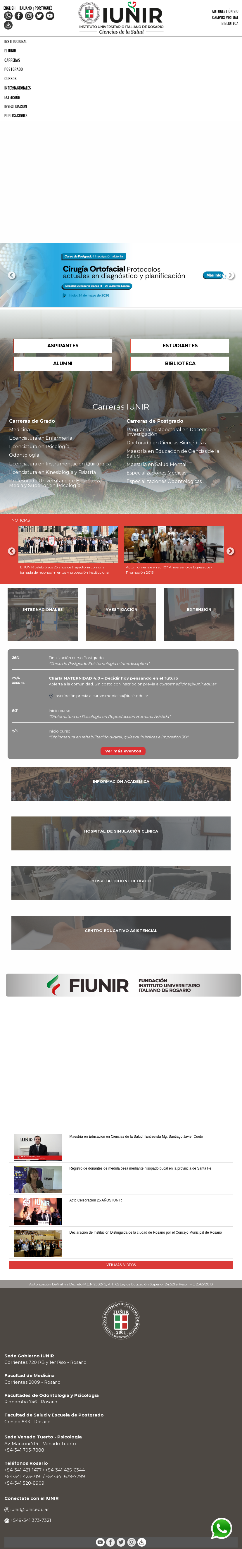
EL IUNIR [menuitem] (10, 51)
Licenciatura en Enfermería (40, 438)
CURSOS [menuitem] (10, 78)
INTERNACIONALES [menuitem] (17, 88)
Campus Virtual (225, 17)
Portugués (44, 8)
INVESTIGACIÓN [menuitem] (15, 106)
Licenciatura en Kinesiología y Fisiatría (52, 472)
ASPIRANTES (63, 345)
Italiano (25, 8)
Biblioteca (230, 23)
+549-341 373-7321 (30, 1520)
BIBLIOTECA (180, 363)
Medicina (19, 429)
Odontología (24, 455)
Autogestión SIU (225, 11)
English (10, 8)
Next (230, 275)
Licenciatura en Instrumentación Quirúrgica (60, 464)
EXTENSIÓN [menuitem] (12, 97)
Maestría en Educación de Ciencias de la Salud (173, 453)
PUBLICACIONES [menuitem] (15, 115)
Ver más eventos (123, 751)
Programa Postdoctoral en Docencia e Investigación (171, 432)
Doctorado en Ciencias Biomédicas (166, 443)
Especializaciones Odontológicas (164, 481)
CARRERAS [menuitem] (12, 60)
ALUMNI (62, 363)
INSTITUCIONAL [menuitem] (15, 41)
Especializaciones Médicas (156, 473)
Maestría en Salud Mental (156, 464)
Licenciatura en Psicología (39, 446)
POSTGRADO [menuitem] (13, 69)
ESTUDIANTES (180, 345)
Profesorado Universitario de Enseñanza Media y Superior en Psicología (55, 483)
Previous (11, 275)
